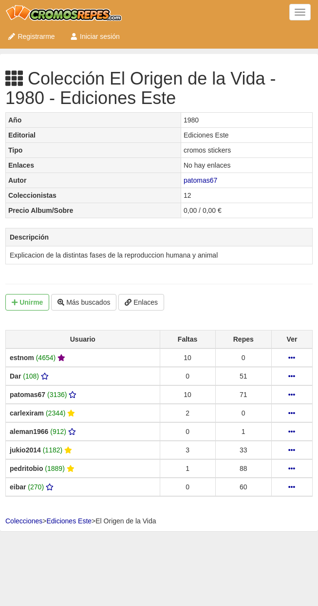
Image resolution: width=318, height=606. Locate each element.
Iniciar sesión (95, 36)
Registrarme (31, 36)
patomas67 (200, 180)
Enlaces (141, 302)
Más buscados (83, 302)
